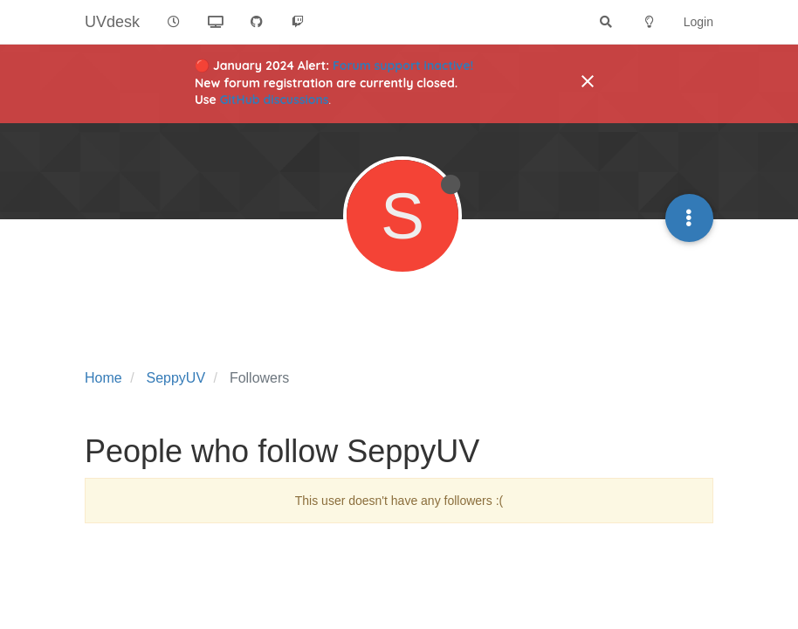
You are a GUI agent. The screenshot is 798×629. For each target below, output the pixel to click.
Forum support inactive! (403, 65)
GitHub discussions (274, 99)
